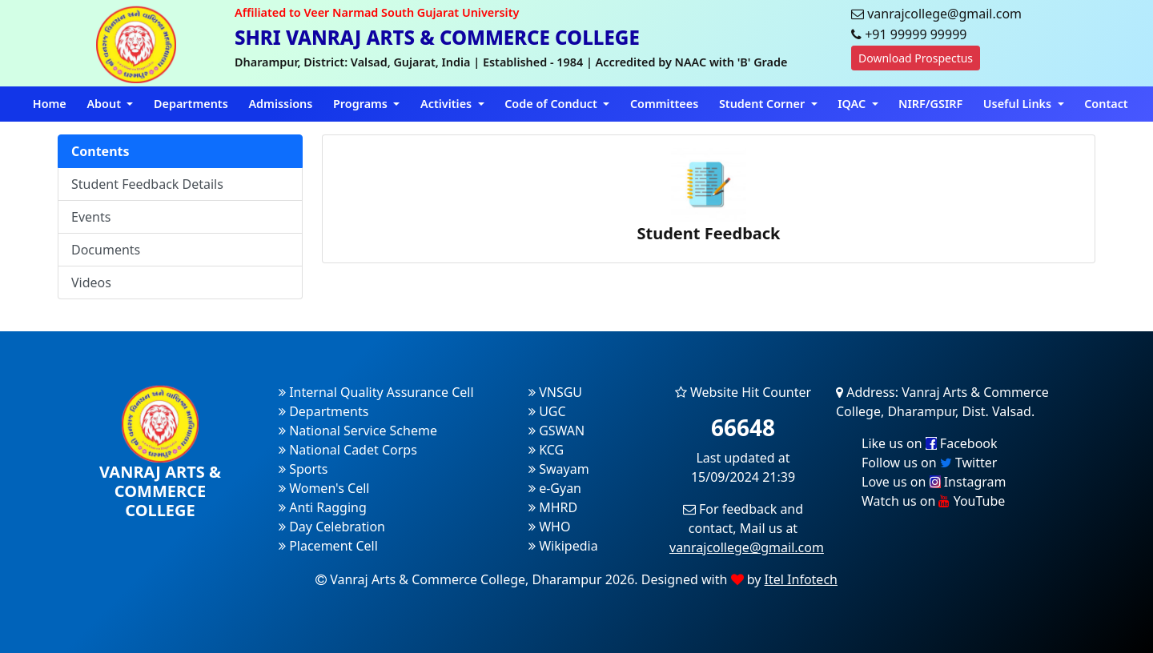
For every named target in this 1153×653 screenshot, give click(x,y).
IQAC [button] (853, 103)
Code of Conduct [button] (552, 103)
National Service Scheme (358, 430)
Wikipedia (563, 546)
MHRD (552, 507)
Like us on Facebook (930, 443)
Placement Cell (328, 546)
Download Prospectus (915, 58)
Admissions (280, 103)
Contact (1106, 103)
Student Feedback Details (147, 184)
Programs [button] (362, 103)
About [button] (104, 103)
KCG (546, 450)
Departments (191, 103)
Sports (303, 469)
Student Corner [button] (763, 103)
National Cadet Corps (348, 450)
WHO (549, 526)
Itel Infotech (801, 579)
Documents (105, 249)
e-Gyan (554, 488)
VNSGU (555, 392)
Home (49, 103)
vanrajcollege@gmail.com (746, 547)
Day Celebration (332, 526)
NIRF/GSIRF (930, 103)
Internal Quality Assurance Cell (376, 392)
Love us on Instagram (934, 482)
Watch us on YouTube (933, 501)
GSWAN (556, 430)
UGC (547, 411)
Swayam (558, 469)
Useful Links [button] (1019, 103)
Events (90, 217)
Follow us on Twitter (929, 462)
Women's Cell (324, 488)
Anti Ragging (323, 507)
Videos (91, 282)
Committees (664, 103)
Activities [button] (447, 103)
